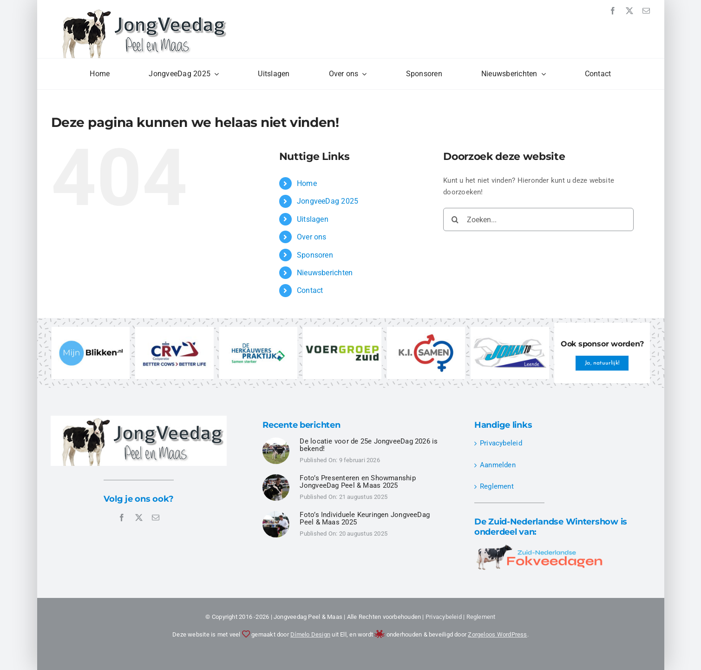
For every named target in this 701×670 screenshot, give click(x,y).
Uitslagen (312, 219)
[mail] (646, 10)
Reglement (497, 486)
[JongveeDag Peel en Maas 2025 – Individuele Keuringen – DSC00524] (275, 441)
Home (307, 183)
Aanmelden (498, 465)
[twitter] (629, 10)
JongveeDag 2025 (327, 201)
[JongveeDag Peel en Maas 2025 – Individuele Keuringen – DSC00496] (275, 514)
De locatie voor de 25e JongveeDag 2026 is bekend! (369, 445)
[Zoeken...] (538, 219)
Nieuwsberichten (325, 272)
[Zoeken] (454, 219)
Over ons (312, 236)
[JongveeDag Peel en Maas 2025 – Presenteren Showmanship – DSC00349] (275, 477)
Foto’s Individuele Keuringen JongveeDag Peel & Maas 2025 (365, 519)
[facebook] (612, 10)
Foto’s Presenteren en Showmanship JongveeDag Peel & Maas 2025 (357, 482)
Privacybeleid (501, 443)
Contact (310, 290)
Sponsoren (315, 255)
